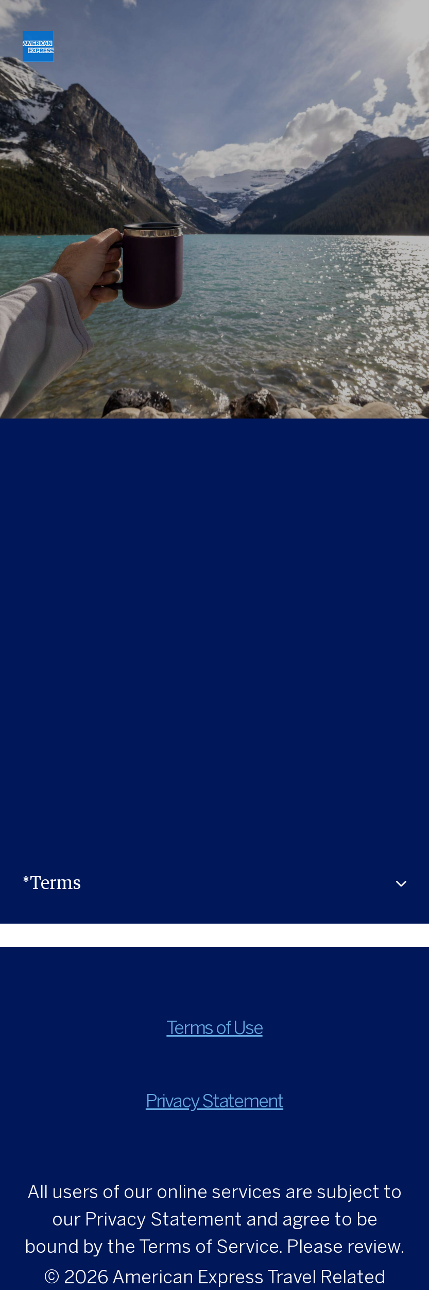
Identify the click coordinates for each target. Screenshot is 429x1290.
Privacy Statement (214, 1102)
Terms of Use (214, 1029)
